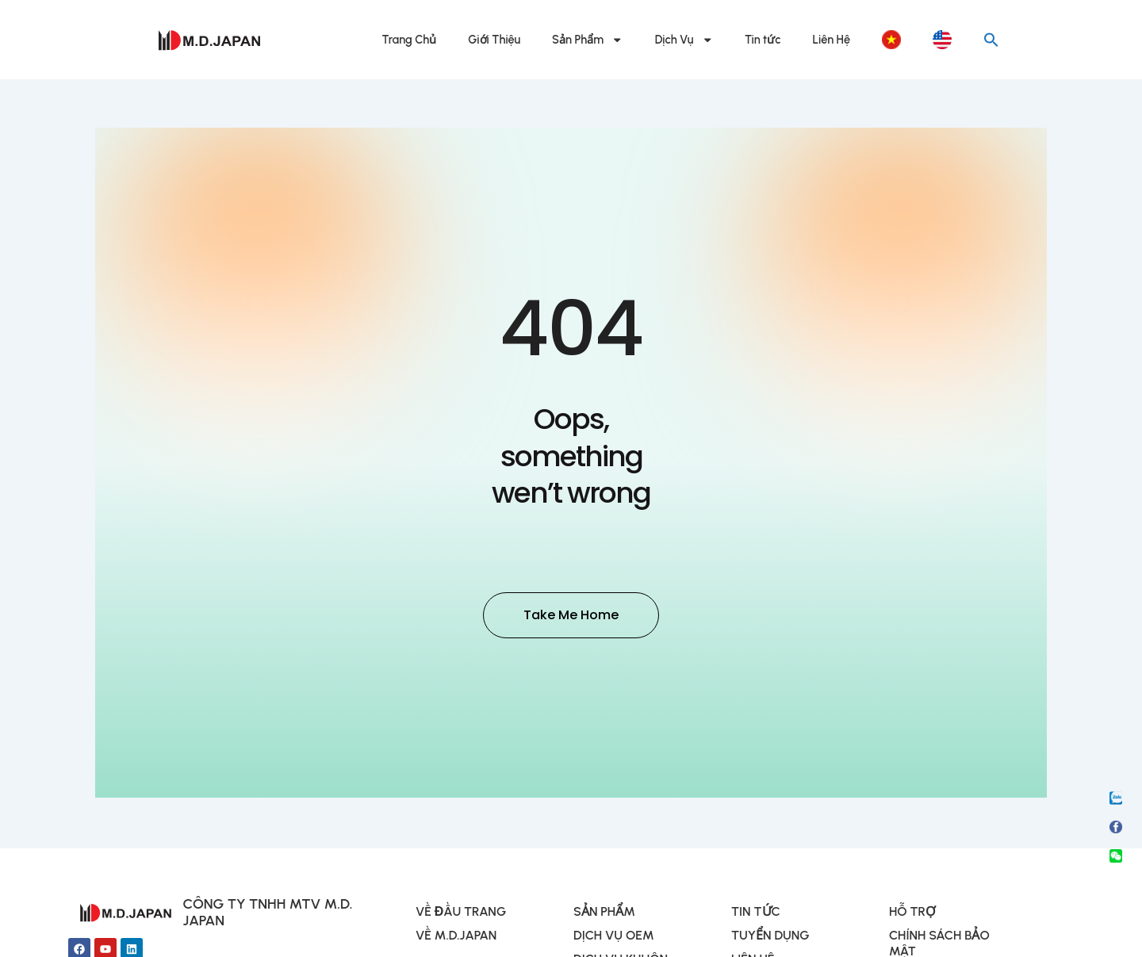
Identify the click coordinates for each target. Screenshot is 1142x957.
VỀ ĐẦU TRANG (461, 913)
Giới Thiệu (494, 40)
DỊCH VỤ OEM (613, 937)
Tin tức (763, 40)
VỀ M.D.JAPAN (456, 937)
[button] (991, 39)
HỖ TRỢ (912, 913)
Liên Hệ (831, 40)
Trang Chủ (409, 40)
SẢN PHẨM (604, 913)
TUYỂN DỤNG (770, 937)
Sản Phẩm (587, 40)
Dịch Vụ (684, 40)
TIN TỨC (755, 913)
